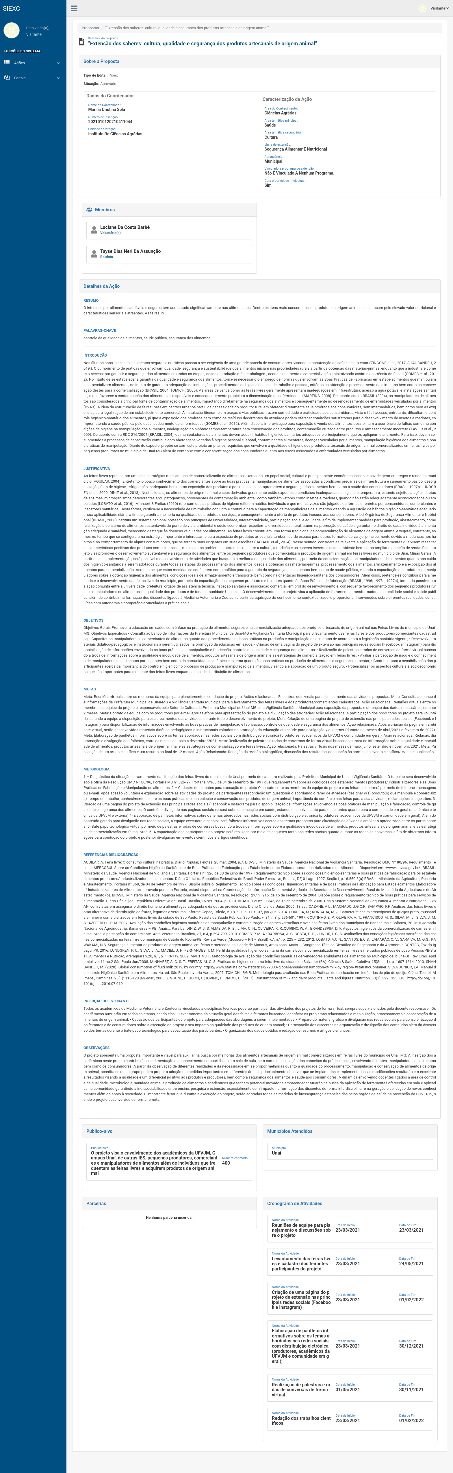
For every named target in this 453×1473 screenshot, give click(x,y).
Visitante (433, 8)
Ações (33, 62)
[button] (259, 286)
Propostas (90, 28)
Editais (33, 77)
